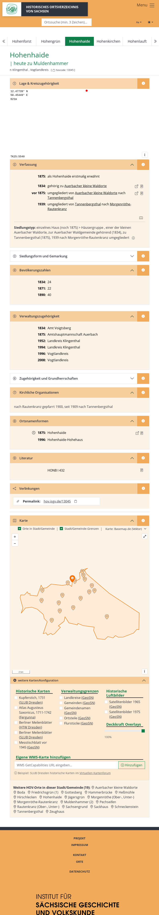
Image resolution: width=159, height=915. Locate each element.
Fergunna (27, 717)
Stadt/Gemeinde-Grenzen (82, 529)
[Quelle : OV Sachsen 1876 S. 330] (141, 433)
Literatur (23, 458)
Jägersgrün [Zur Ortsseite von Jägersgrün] (76, 797)
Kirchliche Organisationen (36, 392)
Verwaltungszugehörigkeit (36, 316)
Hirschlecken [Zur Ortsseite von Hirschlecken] (27, 797)
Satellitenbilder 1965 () (124, 704)
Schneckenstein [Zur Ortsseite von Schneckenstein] (126, 807)
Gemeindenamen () (77, 710)
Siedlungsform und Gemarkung (40, 256)
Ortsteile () (77, 718)
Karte (20, 520)
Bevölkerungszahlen (32, 270)
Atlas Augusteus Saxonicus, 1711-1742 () (35, 712)
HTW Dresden (30, 727)
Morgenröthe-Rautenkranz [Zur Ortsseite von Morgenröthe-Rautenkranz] (37, 802)
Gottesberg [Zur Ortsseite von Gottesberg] (73, 792)
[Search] (67, 22)
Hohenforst (21, 41)
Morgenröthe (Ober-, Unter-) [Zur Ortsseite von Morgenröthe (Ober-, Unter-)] (112, 797)
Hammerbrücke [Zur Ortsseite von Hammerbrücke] (100, 792)
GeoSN (33, 747)
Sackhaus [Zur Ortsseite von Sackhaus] (101, 807)
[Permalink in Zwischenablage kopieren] (75, 501)
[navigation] (79, 41)
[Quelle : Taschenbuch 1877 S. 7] (141, 193)
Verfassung (25, 164)
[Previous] (4, 41)
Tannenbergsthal (60, 198)
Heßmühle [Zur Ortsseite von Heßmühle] (127, 792)
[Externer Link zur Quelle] (136, 186)
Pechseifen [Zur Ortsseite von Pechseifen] (108, 802)
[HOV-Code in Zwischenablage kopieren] (53, 70)
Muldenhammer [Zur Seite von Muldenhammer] (50, 63)
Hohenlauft (137, 41)
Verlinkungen (26, 488)
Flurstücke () (78, 723)
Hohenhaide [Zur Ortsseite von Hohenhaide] (52, 797)
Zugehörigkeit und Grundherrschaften (45, 378)
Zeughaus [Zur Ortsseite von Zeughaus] (57, 811)
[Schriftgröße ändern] (138, 22)
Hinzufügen (131, 765)
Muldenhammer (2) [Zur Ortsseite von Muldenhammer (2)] (78, 802)
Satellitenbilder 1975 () (124, 714)
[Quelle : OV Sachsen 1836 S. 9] (141, 186)
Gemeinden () (79, 703)
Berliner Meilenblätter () (35, 724)
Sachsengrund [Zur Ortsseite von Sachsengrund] (77, 807)
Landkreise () (79, 697)
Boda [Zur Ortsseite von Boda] (21, 792)
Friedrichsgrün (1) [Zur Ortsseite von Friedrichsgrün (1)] (44, 792)
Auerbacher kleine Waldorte (85, 186)
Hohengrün (50, 41)
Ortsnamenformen (30, 421)
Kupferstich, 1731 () (32, 700)
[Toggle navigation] (146, 5)
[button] (141, 186)
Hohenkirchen (108, 41)
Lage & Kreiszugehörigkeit (36, 83)
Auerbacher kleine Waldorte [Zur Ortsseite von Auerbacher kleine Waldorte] (116, 787)
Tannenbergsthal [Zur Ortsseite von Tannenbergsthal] (30, 811)
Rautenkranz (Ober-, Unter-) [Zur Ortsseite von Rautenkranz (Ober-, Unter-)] (38, 807)
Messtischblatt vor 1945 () (33, 744)
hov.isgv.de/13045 (57, 501)
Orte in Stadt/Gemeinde (39, 529)
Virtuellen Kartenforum (95, 773)
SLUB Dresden (31, 702)
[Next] (155, 41)
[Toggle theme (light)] (150, 22)
